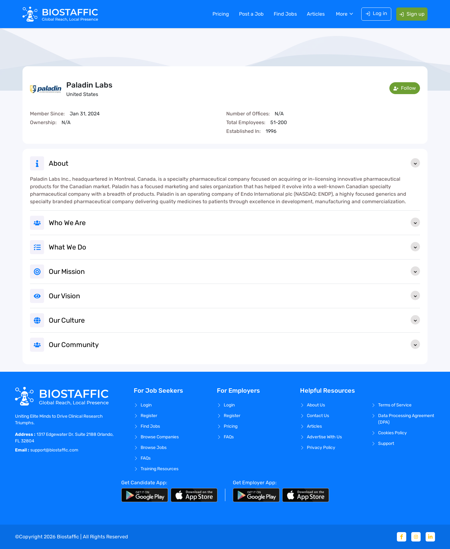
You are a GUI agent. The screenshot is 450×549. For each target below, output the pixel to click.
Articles (316, 14)
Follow (404, 88)
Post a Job (251, 14)
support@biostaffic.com (54, 450)
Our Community (234, 344)
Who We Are (234, 222)
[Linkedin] (430, 536)
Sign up (412, 14)
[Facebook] (401, 536)
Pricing (220, 14)
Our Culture (234, 320)
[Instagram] (416, 536)
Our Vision (234, 295)
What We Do (234, 246)
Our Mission (234, 271)
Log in (376, 13)
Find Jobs (285, 14)
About (234, 163)
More (342, 14)
